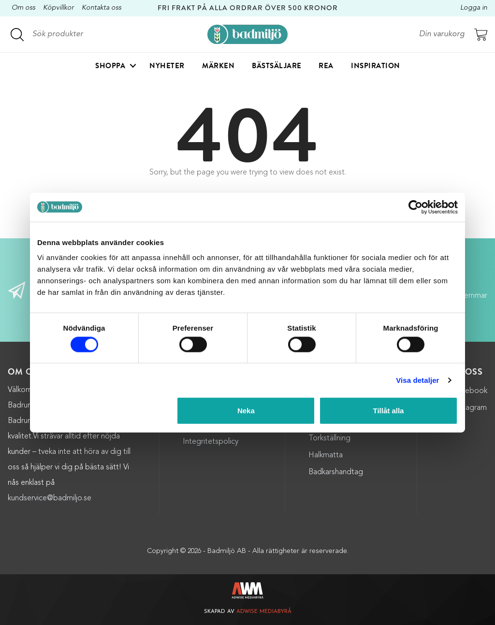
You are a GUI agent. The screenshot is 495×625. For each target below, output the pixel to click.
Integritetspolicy (210, 442)
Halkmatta (325, 455)
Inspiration (375, 65)
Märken (218, 65)
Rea (326, 65)
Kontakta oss (101, 8)
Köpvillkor (58, 8)
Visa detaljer (417, 380)
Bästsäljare (277, 65)
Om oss (23, 8)
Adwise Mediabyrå (263, 611)
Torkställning (329, 438)
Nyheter (167, 65)
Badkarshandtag (335, 472)
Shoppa (110, 65)
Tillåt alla (388, 411)
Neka (246, 411)
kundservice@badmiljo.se (49, 498)
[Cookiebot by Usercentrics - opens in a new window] (415, 207)
